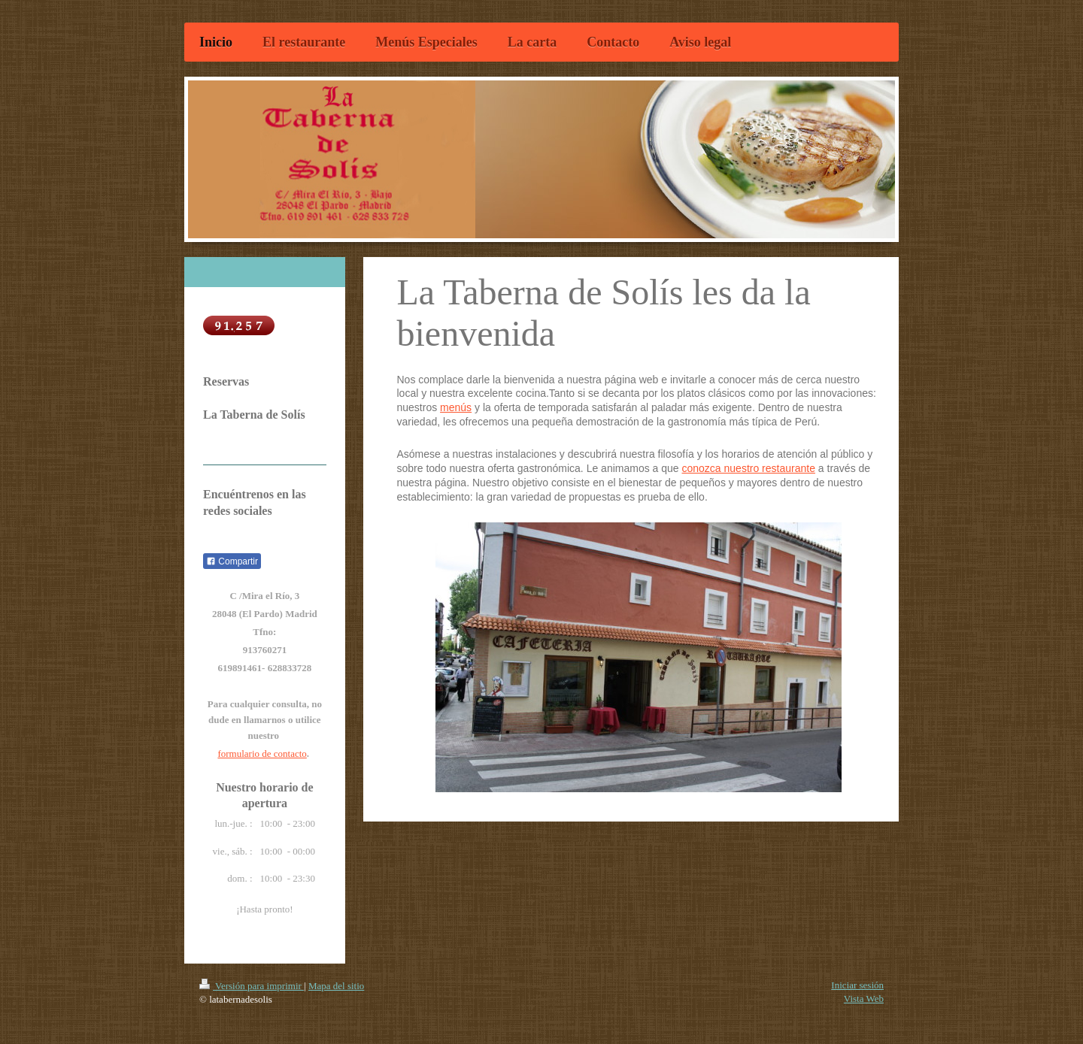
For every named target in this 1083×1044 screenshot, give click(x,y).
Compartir (232, 561)
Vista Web (864, 998)
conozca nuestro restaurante (748, 468)
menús (456, 407)
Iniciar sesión (857, 985)
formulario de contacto (261, 753)
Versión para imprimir (251, 985)
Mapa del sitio (336, 985)
